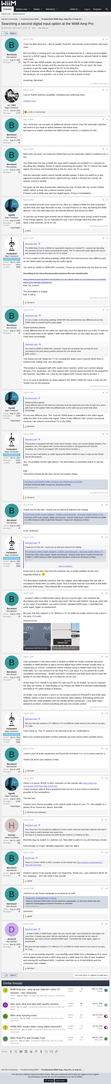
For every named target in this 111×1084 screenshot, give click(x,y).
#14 (106, 713)
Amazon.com (29, 101)
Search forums (19, 14)
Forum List (5, 14)
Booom (99, 1006)
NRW (18, 267)
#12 (106, 593)
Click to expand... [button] (66, 566)
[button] (29, 9)
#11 (106, 537)
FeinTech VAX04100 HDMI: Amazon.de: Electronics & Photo (53, 481)
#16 (106, 778)
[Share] (103, 39)
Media (36, 9)
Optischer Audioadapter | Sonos (41, 898)
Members (50, 9)
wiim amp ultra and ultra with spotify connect (34, 1004)
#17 (106, 820)
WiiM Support (76, 9)
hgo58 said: (30, 858)
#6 (107, 238)
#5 (107, 200)
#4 (107, 149)
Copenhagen (15, 228)
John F (13, 996)
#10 (106, 505)
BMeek (99, 991)
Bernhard (8, 28)
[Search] (107, 9)
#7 (107, 310)
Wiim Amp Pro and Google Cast (27, 1038)
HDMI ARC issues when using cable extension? (36, 1026)
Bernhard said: (31, 244)
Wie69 (12, 1007)
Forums (8, 9)
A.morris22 (14, 1018)
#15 (106, 749)
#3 (107, 120)
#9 (107, 434)
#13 (106, 657)
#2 (107, 90)
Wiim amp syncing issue (23, 1015)
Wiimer (99, 1017)
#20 (106, 924)
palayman (14, 1041)
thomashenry (15, 1030)
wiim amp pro (43, 28)
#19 (106, 888)
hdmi (33, 28)
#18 (106, 853)
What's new (21, 9)
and (37, 112)
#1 (107, 39)
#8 (107, 393)
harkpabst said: (31, 315)
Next (12, 33)
